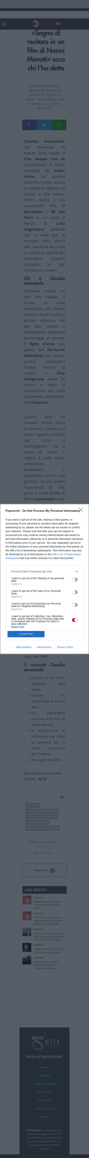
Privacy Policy (65, 647)
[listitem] (44, 571)
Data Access (44, 647)
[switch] (75, 579)
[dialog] (44, 579)
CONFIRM (26, 634)
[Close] (81, 511)
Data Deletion (23, 647)
